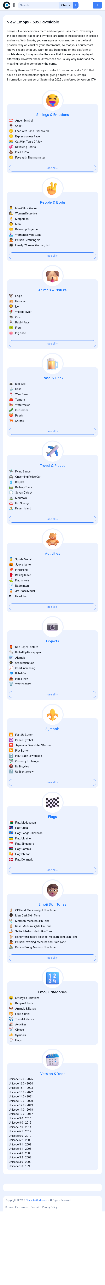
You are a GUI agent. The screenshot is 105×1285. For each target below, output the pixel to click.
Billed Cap (18, 692)
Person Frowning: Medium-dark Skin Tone (37, 961)
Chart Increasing (22, 687)
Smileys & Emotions (52, 134)
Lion (14, 325)
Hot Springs (19, 522)
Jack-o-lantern (21, 583)
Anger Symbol (21, 139)
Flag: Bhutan (19, 873)
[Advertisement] (52, 95)
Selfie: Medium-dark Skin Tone (30, 950)
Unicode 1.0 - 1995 (20, 1185)
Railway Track (20, 506)
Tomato (17, 419)
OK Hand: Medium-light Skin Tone (32, 929)
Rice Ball (17, 403)
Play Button (19, 769)
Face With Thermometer (27, 176)
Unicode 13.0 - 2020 (21, 1120)
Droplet (16, 501)
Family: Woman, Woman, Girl (29, 264)
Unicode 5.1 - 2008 (20, 1163)
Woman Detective (23, 232)
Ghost (15, 145)
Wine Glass (18, 413)
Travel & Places (52, 485)
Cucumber (18, 429)
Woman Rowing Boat (25, 254)
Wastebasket (20, 703)
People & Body (52, 221)
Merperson (19, 238)
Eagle (15, 315)
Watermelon (19, 424)
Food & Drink (52, 397)
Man (15, 243)
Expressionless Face (24, 155)
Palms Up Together (24, 248)
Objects (52, 660)
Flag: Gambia (20, 868)
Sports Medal (20, 578)
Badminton (19, 605)
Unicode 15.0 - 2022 (21, 1111)
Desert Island (20, 527)
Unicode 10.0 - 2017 (21, 1133)
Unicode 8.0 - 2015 (20, 1142)
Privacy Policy (49, 1280)
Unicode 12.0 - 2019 (21, 1124)
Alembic (17, 677)
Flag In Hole (19, 599)
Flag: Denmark (21, 878)
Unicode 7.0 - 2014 (20, 1146)
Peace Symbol (21, 759)
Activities (52, 573)
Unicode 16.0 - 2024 (21, 1102)
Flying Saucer (20, 490)
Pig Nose (17, 352)
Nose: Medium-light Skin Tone (30, 945)
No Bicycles (19, 785)
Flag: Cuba (18, 847)
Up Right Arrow (21, 791)
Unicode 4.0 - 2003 (20, 1172)
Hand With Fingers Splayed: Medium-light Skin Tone (43, 956)
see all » (52, 187)
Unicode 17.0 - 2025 (21, 1098)
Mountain (18, 517)
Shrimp (16, 440)
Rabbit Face (19, 341)
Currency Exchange (24, 780)
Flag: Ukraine (20, 857)
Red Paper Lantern (23, 666)
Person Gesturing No (24, 259)
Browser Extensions (16, 1280)
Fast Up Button (21, 754)
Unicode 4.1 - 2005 (20, 1168)
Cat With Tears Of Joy (25, 161)
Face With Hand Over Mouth (29, 150)
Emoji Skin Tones (52, 924)
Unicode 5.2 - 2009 (20, 1159)
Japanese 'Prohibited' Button (30, 764)
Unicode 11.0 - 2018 (21, 1129)
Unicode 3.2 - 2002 (20, 1176)
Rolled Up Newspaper (25, 671)
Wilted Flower (20, 331)
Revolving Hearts (22, 166)
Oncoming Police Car (25, 496)
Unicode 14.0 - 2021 (21, 1115)
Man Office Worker (23, 227)
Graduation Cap (21, 682)
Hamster (17, 320)
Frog (15, 347)
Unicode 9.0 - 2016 (20, 1137)
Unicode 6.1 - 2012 (20, 1150)
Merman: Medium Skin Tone (29, 940)
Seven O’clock (20, 511)
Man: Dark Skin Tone (24, 934)
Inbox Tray (18, 698)
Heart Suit (18, 615)
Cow (15, 336)
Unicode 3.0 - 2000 (20, 1181)
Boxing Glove (20, 594)
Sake (15, 408)
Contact (35, 1280)
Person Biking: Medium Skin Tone (32, 966)
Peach (16, 434)
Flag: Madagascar (23, 841)
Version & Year (52, 1093)
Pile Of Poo (19, 171)
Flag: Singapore (21, 863)
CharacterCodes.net (37, 1273)
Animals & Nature (52, 309)
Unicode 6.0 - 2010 (20, 1155)
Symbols (52, 748)
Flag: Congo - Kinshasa (26, 852)
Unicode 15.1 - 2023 (21, 1107)
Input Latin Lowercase (25, 775)
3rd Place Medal (22, 610)
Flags (52, 836)
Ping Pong (18, 589)
